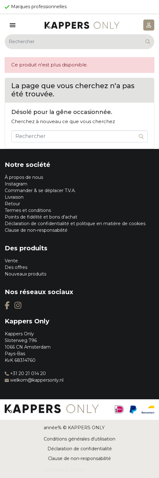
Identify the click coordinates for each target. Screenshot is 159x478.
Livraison (14, 197)
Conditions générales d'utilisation (79, 439)
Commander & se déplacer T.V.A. (40, 190)
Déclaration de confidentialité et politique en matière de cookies (75, 223)
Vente (11, 261)
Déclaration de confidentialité (79, 449)
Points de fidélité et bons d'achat (41, 217)
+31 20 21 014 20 (25, 373)
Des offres (16, 267)
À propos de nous (24, 177)
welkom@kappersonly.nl (34, 380)
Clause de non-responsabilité (36, 230)
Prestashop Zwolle (64, 470)
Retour (12, 204)
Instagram (16, 184)
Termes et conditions (28, 210)
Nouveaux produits (25, 274)
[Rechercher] (79, 41)
